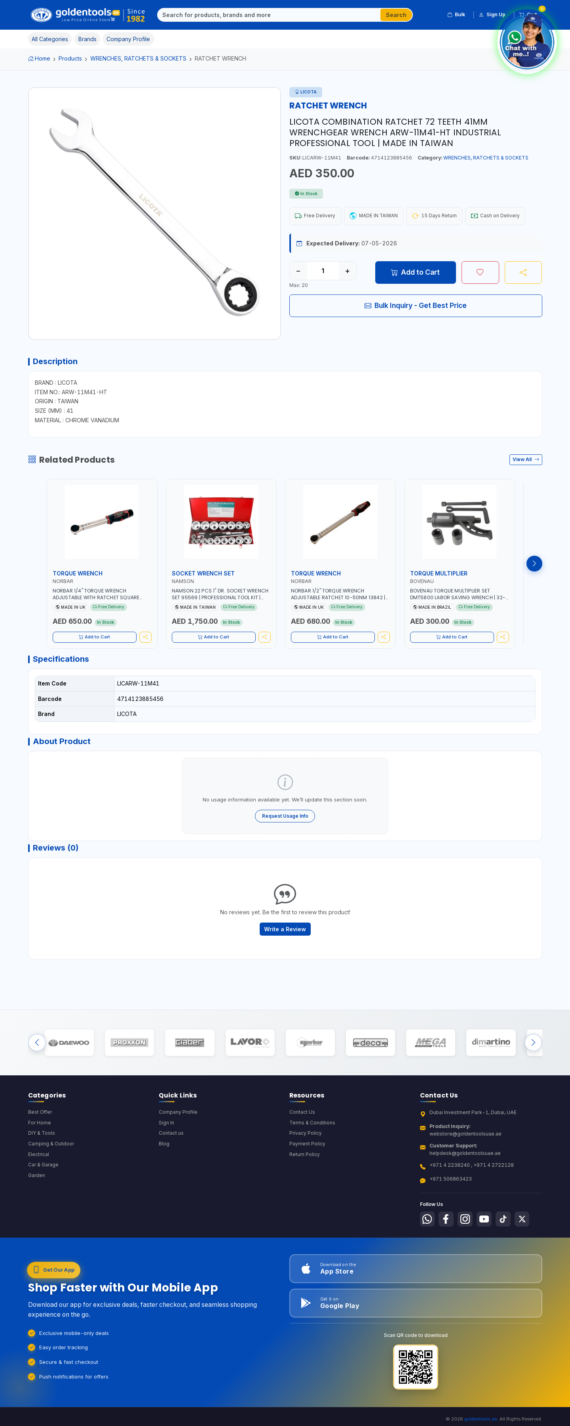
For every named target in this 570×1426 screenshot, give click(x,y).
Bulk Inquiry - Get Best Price (416, 306)
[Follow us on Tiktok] (508, 1235)
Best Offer (40, 1128)
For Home (39, 1138)
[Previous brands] (37, 1055)
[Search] (269, 15)
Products (70, 58)
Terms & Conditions (312, 1138)
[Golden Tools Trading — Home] (88, 15)
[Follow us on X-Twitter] (528, 1235)
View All (526, 462)
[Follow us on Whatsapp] (428, 1235)
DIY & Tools (41, 1149)
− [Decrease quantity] (298, 271)
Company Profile (178, 1128)
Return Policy (304, 1170)
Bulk (456, 14)
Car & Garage (44, 1181)
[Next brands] (533, 1055)
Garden (37, 1192)
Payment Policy (307, 1160)
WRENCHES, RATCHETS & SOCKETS (138, 58)
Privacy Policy (305, 1149)
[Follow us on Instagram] (468, 1235)
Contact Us (302, 1128)
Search (396, 14)
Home (39, 58)
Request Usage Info (285, 822)
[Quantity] (323, 271)
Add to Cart (415, 273)
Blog (164, 1160)
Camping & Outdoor (51, 1160)
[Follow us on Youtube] (488, 1235)
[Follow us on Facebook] (448, 1235)
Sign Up (492, 14)
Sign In (166, 1138)
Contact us (171, 1149)
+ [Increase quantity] (347, 271)
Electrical (38, 1170)
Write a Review (285, 937)
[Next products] (534, 566)
